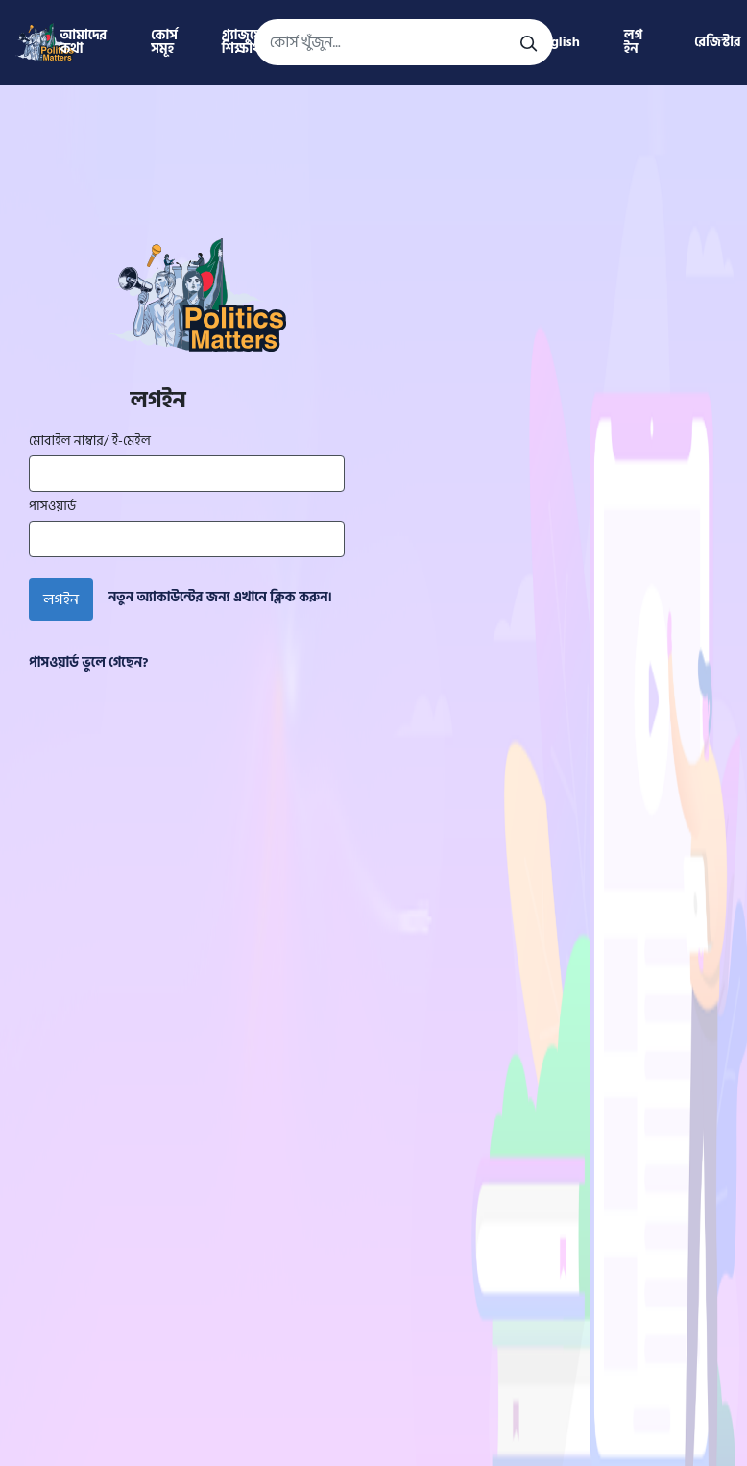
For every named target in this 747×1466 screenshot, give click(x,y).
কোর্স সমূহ (164, 42)
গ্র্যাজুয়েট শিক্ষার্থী (246, 42)
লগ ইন (633, 42)
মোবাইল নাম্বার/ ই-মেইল (90, 441)
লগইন (61, 599)
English (558, 42)
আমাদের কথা (83, 42)
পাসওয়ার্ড (52, 506)
